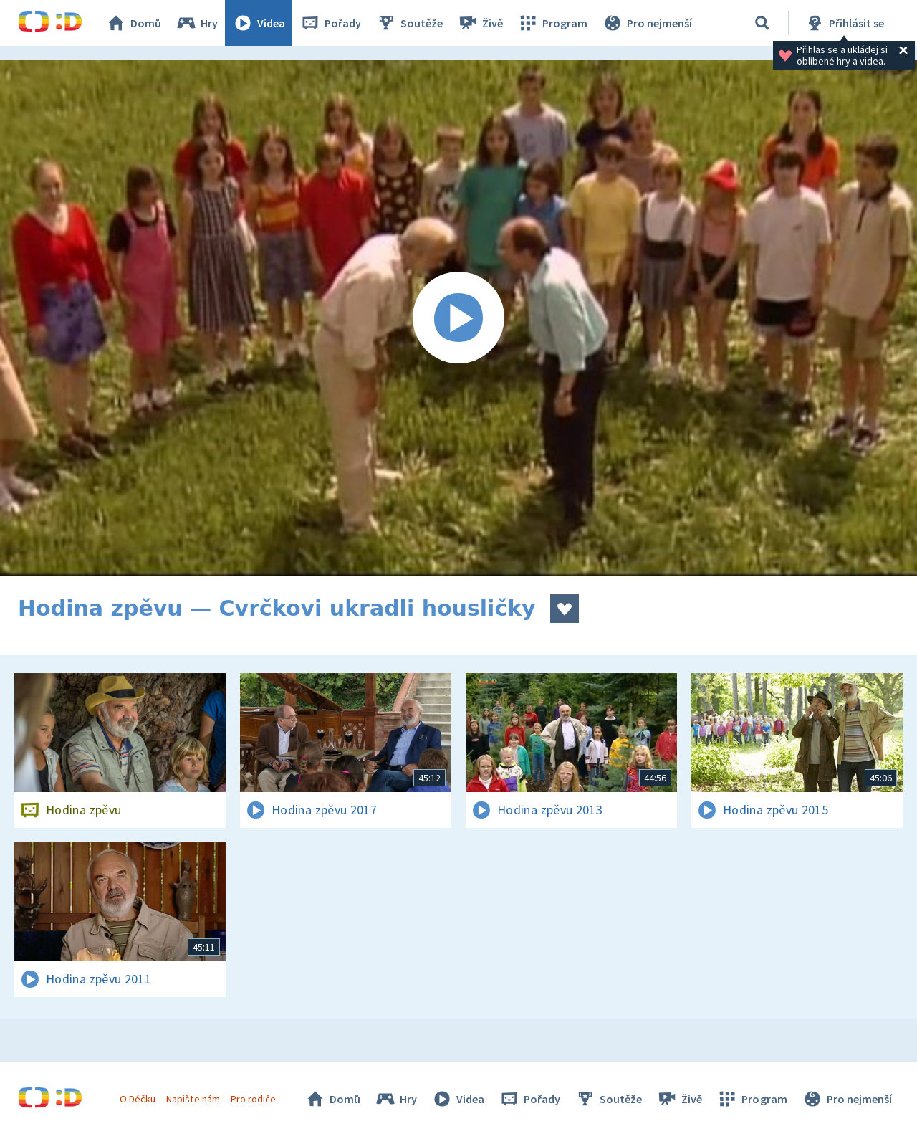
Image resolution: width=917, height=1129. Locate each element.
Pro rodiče (253, 1098)
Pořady (330, 23)
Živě (480, 23)
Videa (258, 23)
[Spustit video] (458, 318)
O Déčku (137, 1098)
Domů (133, 23)
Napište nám (192, 1098)
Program (552, 23)
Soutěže (409, 23)
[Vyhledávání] (762, 23)
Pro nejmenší (647, 23)
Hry (197, 23)
